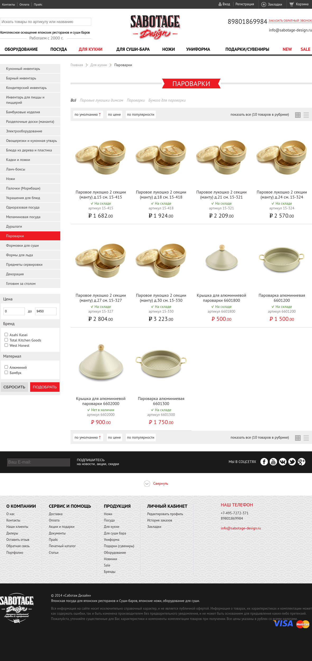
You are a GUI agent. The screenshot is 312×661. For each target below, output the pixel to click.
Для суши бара (115, 533)
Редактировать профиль (165, 514)
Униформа (198, 49)
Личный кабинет (167, 506)
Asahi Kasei (18, 334)
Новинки (110, 559)
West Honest (19, 345)
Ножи (168, 49)
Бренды (109, 571)
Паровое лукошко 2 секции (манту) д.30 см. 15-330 (161, 298)
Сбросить (14, 387)
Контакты (8, 4)
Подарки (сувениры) (119, 546)
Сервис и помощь (70, 506)
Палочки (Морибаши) (23, 188)
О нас (10, 514)
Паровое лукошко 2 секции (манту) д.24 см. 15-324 (282, 194)
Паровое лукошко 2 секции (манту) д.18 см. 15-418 (161, 194)
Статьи (54, 552)
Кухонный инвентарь (23, 68)
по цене (114, 114)
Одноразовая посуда (22, 207)
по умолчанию (86, 114)
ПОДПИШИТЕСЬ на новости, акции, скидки (98, 462)
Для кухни (91, 49)
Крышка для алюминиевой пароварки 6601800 (221, 298)
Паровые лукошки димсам (101, 100)
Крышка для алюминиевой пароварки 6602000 (101, 401)
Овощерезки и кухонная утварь (31, 140)
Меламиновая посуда (23, 216)
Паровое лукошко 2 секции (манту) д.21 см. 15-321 (221, 194)
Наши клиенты (17, 526)
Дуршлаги (14, 226)
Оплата (24, 4)
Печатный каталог (62, 546)
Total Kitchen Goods (25, 340)
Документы (57, 533)
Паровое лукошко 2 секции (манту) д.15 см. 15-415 (101, 194)
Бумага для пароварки (167, 100)
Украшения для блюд (23, 197)
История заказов (159, 520)
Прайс (38, 4)
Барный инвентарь (21, 78)
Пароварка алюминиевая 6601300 (161, 401)
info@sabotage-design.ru (290, 30)
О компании (21, 506)
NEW (287, 49)
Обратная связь (18, 546)
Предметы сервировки (24, 264)
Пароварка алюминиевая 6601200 (282, 298)
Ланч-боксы (15, 169)
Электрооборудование (24, 131)
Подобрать (45, 387)
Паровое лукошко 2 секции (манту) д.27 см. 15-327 (101, 298)
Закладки (275, 4)
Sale (305, 49)
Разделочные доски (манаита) (30, 121)
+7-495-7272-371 (235, 513)
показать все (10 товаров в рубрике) (260, 114)
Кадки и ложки (18, 159)
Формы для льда (19, 255)
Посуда (59, 49)
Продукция (117, 506)
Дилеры (12, 533)
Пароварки (15, 235)
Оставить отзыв (17, 539)
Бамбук (15, 372)
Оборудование (21, 49)
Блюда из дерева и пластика (29, 150)
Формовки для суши (22, 245)
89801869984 (247, 21)
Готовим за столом (20, 283)
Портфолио (14, 552)
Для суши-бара (133, 49)
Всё (73, 100)
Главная (77, 64)
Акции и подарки (62, 526)
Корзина (302, 4)
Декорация (15, 274)
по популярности (140, 114)
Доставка (56, 514)
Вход (226, 4)
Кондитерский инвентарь (26, 87)
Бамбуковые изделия (23, 112)
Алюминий (18, 367)
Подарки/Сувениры (247, 49)
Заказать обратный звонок (290, 21)
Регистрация (245, 4)
